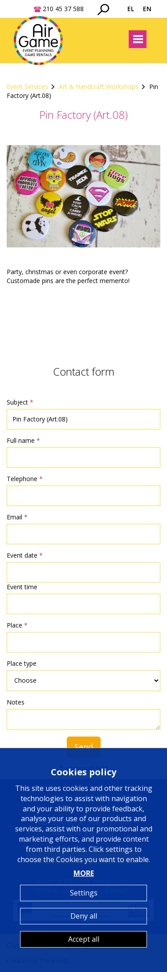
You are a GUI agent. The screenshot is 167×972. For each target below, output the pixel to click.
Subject (20, 402)
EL (130, 8)
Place (17, 625)
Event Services (27, 86)
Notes (15, 702)
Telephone (25, 478)
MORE (83, 873)
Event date (25, 555)
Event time (22, 587)
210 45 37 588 (63, 8)
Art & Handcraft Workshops (98, 86)
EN (147, 8)
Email (17, 517)
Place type (22, 663)
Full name (23, 440)
